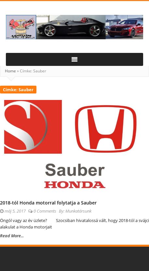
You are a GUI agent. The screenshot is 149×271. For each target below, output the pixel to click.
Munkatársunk (78, 211)
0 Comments (45, 211)
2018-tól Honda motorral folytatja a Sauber (48, 203)
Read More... (12, 236)
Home (10, 71)
